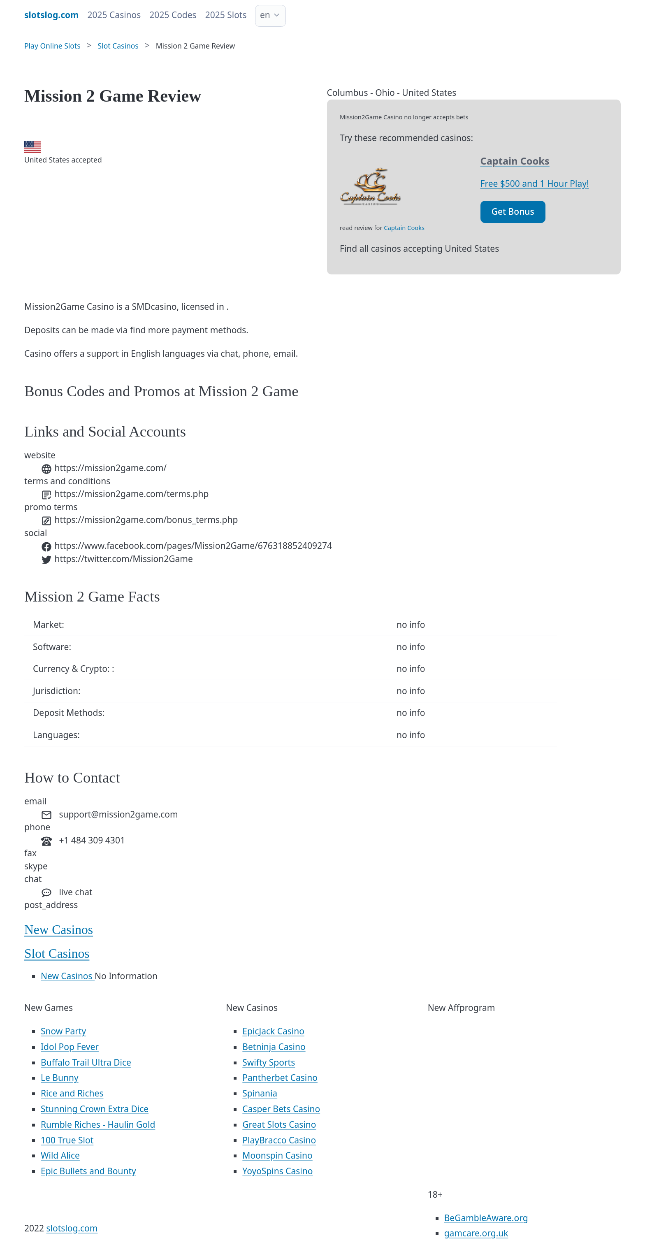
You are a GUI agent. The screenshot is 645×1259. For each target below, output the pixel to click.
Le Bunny (60, 1077)
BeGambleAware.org (486, 1218)
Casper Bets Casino (281, 1109)
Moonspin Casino (277, 1155)
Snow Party (63, 1031)
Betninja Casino (273, 1046)
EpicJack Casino (273, 1031)
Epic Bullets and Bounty (88, 1171)
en (265, 15)
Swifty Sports (268, 1062)
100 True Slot (67, 1140)
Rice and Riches (72, 1093)
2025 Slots (226, 15)
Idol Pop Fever (70, 1046)
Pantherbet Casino (280, 1077)
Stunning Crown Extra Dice (94, 1109)
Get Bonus (513, 211)
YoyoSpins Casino (277, 1171)
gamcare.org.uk (476, 1233)
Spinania (259, 1093)
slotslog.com (72, 1228)
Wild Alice (60, 1155)
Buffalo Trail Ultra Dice (86, 1062)
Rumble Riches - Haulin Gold (98, 1124)
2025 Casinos (114, 15)
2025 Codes (172, 15)
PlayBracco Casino (279, 1140)
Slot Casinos (56, 953)
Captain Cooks (404, 227)
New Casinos (58, 929)
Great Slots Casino (279, 1124)
